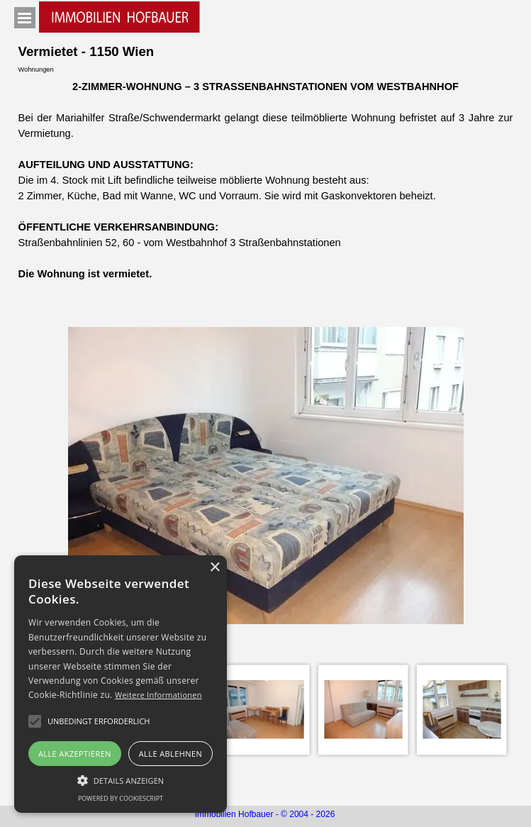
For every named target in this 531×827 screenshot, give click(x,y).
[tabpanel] (265, 180)
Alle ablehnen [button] (170, 753)
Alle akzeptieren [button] (74, 753)
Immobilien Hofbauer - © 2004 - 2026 (265, 814)
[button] (98, 721)
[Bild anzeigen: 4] (363, 709)
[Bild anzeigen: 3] (265, 709)
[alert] (120, 684)
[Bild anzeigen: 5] (462, 709)
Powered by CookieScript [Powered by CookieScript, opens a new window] (120, 798)
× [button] (214, 567)
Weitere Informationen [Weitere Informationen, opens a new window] (158, 694)
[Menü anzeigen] (24, 17)
